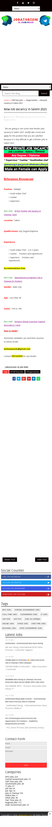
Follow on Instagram (26, 588)
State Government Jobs (31, 628)
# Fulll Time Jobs (17, 372)
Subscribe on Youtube (26, 594)
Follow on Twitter (26, 583)
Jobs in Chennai (32, 619)
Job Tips (17, 619)
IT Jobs (9, 786)
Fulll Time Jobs (17, 100)
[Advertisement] (26, 56)
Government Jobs (29, 614)
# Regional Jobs (32, 372)
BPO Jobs (6, 610)
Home (6, 100)
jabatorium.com (25, 815)
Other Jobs (22, 624)
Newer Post (9, 559)
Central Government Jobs (27, 610)
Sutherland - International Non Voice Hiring (24, 643)
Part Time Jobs (39, 624)
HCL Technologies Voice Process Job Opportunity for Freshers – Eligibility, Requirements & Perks (21, 721)
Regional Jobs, (10, 119)
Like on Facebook (26, 577)
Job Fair (6, 619)
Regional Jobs (32, 100)
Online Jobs (8, 624)
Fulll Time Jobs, (40, 117)
